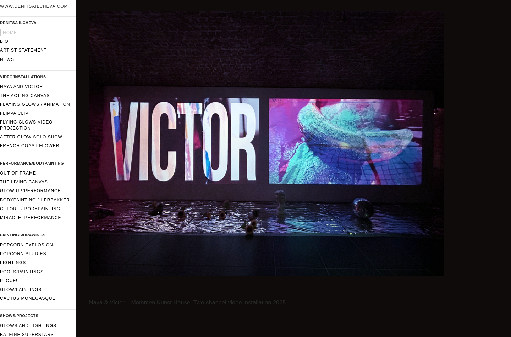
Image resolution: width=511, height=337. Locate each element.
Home (10, 32)
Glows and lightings (28, 325)
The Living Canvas (24, 181)
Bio (4, 41)
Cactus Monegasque (27, 298)
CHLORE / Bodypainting (30, 208)
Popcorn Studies (23, 253)
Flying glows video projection (26, 125)
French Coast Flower (29, 145)
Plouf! (8, 280)
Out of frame (18, 173)
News (7, 59)
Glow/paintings (21, 289)
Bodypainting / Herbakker (35, 200)
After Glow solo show (31, 137)
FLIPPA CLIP (14, 113)
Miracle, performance (30, 217)
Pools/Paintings (22, 271)
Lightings (13, 262)
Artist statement (23, 50)
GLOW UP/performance (30, 190)
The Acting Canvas (25, 95)
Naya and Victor (21, 86)
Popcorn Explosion (26, 244)
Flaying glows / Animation (35, 104)
